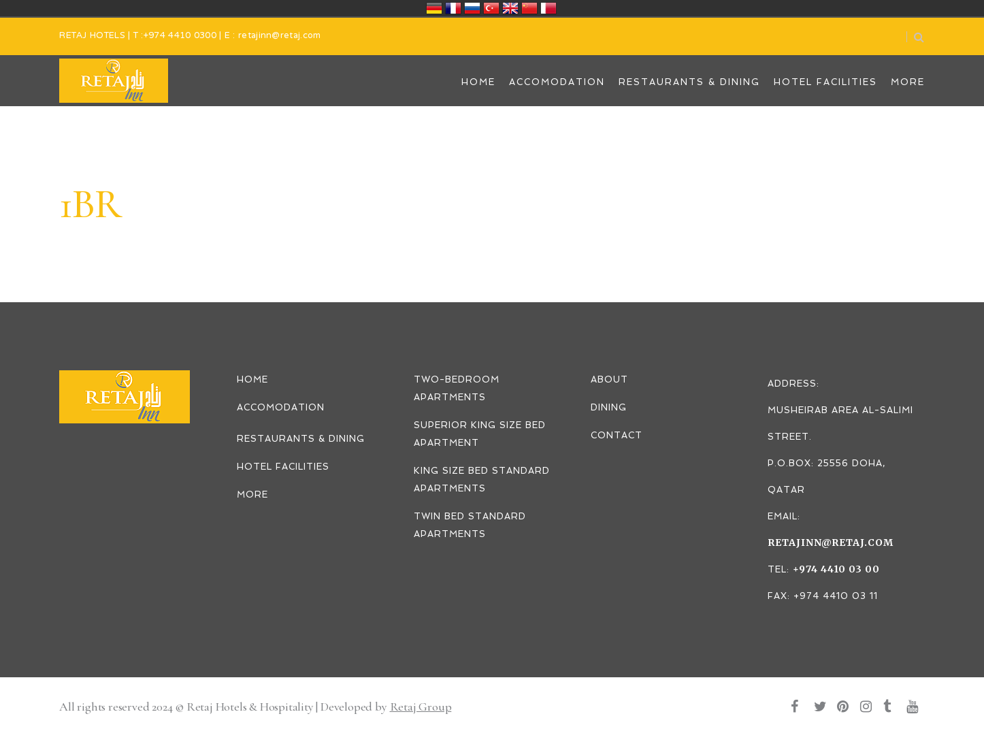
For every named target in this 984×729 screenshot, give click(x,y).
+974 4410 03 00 (836, 569)
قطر (548, 8)
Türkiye (491, 8)
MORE (252, 494)
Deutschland (434, 8)
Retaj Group (421, 706)
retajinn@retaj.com (279, 36)
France (453, 8)
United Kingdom (510, 8)
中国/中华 (529, 8)
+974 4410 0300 (180, 36)
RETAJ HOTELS (92, 36)
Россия (472, 8)
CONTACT (616, 435)
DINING (609, 407)
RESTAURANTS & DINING (301, 439)
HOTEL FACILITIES (283, 466)
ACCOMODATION (281, 407)
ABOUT (609, 379)
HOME (252, 379)
